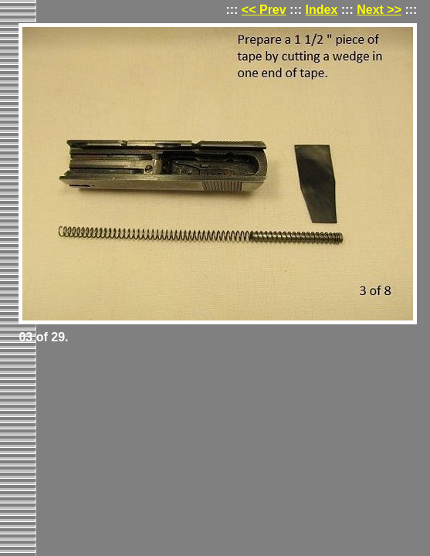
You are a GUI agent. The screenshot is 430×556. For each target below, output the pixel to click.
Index (322, 9)
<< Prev (264, 9)
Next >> (379, 9)
